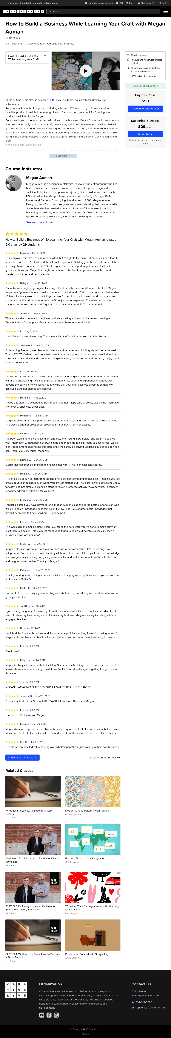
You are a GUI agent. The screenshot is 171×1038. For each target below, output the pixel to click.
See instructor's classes (39, 222)
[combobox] (103, 11)
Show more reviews (22, 757)
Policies (85, 1033)
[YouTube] (42, 1015)
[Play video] (86, 71)
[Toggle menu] (165, 11)
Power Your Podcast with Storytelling (86, 954)
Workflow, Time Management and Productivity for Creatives (92, 907)
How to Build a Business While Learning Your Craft (23, 57)
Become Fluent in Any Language (84, 858)
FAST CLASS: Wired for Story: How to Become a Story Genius (32, 955)
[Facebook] (49, 1015)
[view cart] (130, 3)
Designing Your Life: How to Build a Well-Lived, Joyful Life (32, 860)
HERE (52, 100)
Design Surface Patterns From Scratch (87, 810)
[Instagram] (56, 1015)
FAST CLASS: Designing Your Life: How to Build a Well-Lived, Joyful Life (30, 907)
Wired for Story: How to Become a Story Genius (28, 812)
